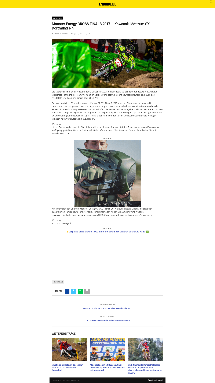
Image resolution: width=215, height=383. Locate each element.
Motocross (57, 18)
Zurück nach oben (155, 380)
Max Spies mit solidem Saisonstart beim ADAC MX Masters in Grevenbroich (67, 368)
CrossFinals (58, 282)
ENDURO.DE (107, 4)
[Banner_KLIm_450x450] (107, 173)
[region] (107, 252)
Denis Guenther (61, 33)
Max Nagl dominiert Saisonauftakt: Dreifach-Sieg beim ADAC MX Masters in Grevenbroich (107, 368)
